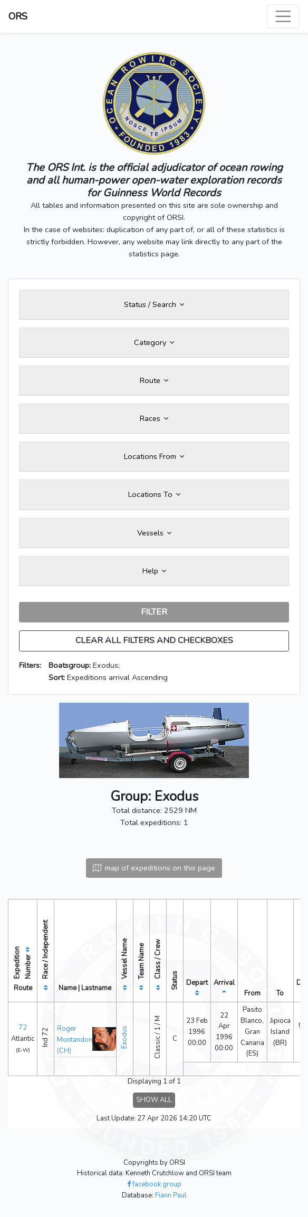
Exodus (124, 1037)
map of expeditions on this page (154, 868)
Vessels (154, 533)
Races (154, 418)
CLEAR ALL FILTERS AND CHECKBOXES (154, 640)
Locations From (154, 456)
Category (154, 342)
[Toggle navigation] (283, 16)
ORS (17, 16)
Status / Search (154, 304)
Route (154, 380)
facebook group (154, 1184)
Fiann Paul (171, 1195)
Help (154, 571)
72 (22, 1027)
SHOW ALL (154, 1100)
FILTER (154, 612)
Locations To (154, 494)
